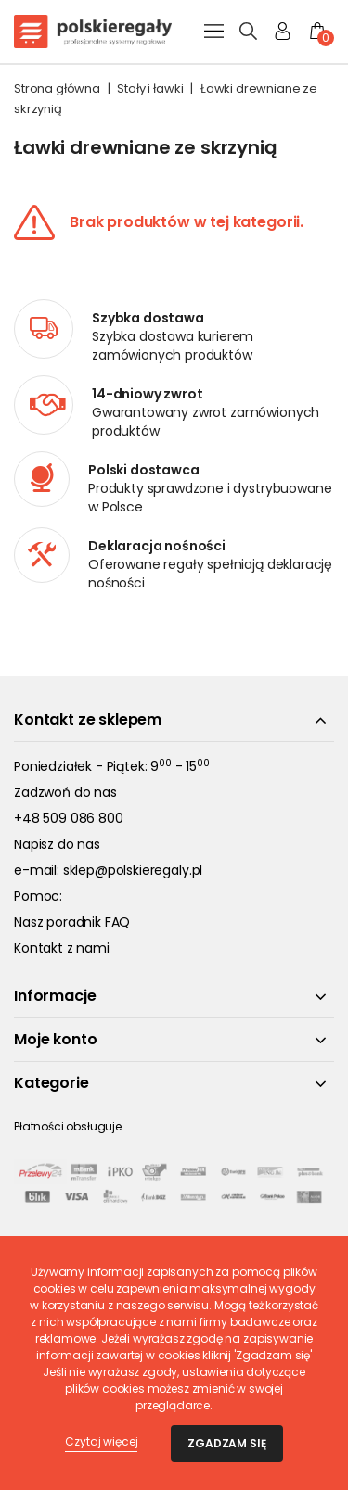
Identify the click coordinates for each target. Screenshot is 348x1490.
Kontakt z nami (62, 948)
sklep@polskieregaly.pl (132, 870)
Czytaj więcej (101, 1441)
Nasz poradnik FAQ (72, 922)
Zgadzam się (226, 1443)
